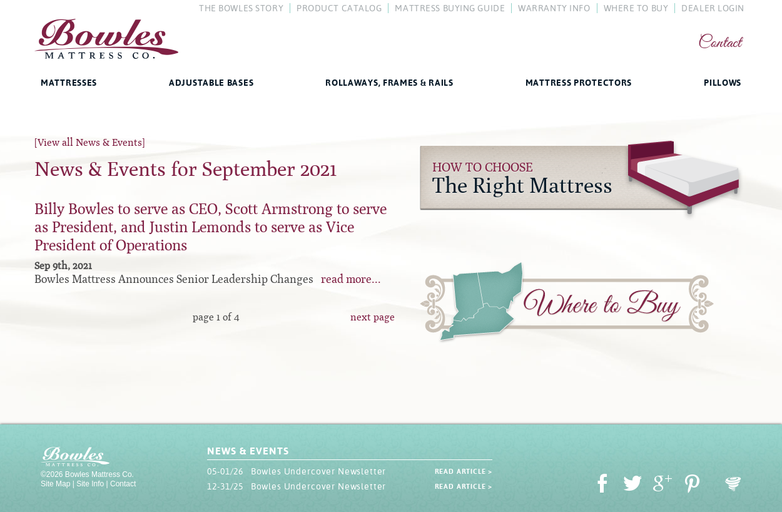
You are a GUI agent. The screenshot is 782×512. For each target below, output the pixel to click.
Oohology (733, 484)
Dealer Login (712, 8)
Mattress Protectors (579, 83)
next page (372, 317)
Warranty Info (554, 8)
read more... (351, 278)
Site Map (55, 483)
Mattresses (69, 83)
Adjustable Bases (211, 83)
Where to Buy (567, 304)
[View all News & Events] (89, 142)
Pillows (722, 83)
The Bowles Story (241, 8)
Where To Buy (636, 8)
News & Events (247, 451)
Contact (719, 43)
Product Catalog (339, 8)
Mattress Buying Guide (450, 8)
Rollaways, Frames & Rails (389, 83)
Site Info (90, 483)
